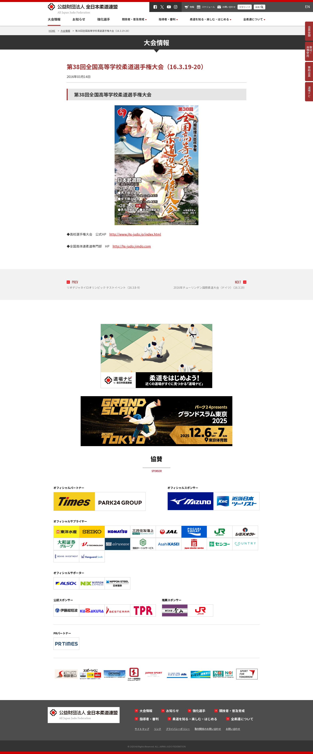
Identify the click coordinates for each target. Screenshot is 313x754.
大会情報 (54, 19)
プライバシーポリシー (178, 728)
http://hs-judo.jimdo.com (132, 246)
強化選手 (103, 19)
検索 (257, 7)
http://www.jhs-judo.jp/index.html (135, 234)
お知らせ (78, 19)
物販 (192, 6)
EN (307, 6)
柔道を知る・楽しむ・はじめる (194, 718)
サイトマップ (142, 728)
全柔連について (242, 718)
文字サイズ (244, 7)
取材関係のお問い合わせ (208, 728)
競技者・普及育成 (232, 710)
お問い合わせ (229, 6)
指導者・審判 (149, 718)
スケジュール (208, 6)
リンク (157, 728)
